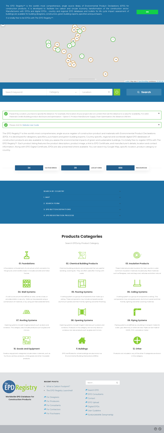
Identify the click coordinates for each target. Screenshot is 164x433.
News (134, 429)
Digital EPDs (93, 406)
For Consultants (53, 405)
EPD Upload (92, 402)
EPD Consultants (95, 394)
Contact (91, 398)
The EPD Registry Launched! (60, 390)
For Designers (52, 397)
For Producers (52, 401)
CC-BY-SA (160, 81)
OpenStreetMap (143, 81)
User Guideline (94, 410)
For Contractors (53, 409)
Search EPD (92, 390)
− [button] (3, 24)
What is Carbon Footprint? (58, 386)
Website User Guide (30, 125)
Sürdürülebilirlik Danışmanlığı (99, 415)
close (159, 113)
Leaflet (127, 81)
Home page (113, 429)
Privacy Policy (145, 429)
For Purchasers (53, 413)
